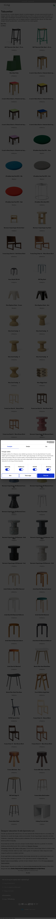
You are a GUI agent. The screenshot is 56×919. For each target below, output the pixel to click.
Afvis (10, 475)
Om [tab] (46, 446)
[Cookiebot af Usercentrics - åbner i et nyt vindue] (48, 442)
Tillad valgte (28, 475)
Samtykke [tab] (9, 446)
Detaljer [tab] (28, 446)
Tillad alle (45, 475)
